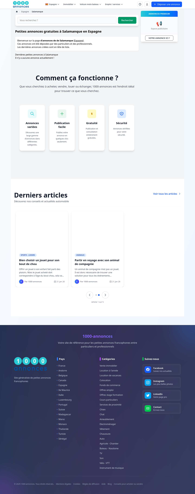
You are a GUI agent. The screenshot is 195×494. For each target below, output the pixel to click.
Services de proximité (110, 404)
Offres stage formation (111, 394)
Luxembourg (64, 399)
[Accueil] (16, 12)
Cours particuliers (109, 399)
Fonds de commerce (110, 385)
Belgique (62, 375)
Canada (61, 380)
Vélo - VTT (105, 463)
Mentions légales (63, 484)
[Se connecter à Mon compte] (140, 4)
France (61, 365)
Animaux (80, 255)
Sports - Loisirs (28, 255)
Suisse (61, 409)
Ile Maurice (63, 390)
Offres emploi (106, 390)
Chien (102, 409)
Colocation (105, 380)
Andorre (62, 370)
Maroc (61, 419)
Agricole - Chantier (109, 443)
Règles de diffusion (90, 484)
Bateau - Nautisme (109, 448)
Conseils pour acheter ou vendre (128, 484)
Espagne (52, 4)
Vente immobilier (108, 365)
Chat (102, 414)
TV (101, 453)
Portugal (62, 404)
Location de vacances (110, 375)
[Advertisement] (159, 84)
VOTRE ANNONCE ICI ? (159, 38)
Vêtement (105, 428)
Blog (110, 484)
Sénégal (62, 438)
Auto (102, 438)
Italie (60, 394)
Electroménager (108, 424)
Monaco (62, 424)
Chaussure (105, 433)
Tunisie (61, 433)
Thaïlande (63, 428)
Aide (103, 484)
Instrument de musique (112, 467)
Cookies (76, 484)
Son (101, 458)
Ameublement (107, 419)
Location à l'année (109, 370)
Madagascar (64, 414)
